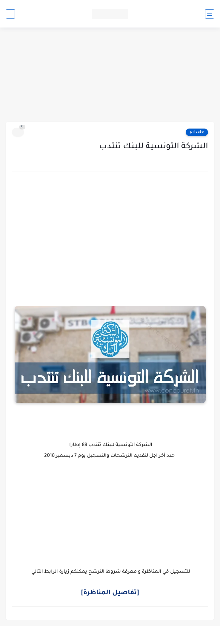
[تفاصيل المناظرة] (110, 593)
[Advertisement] (110, 75)
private (197, 132)
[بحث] (10, 14)
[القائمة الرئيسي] (209, 14)
